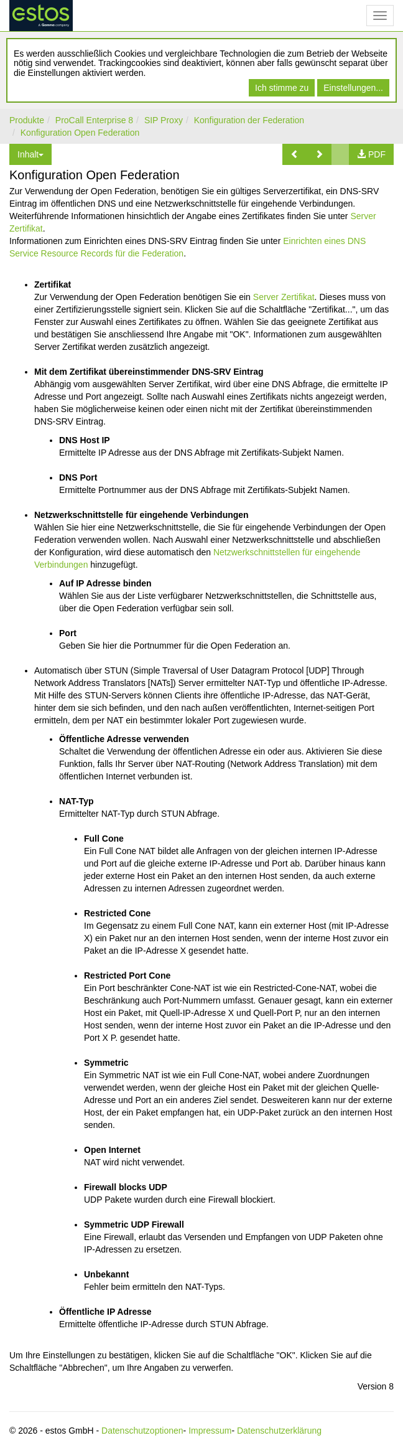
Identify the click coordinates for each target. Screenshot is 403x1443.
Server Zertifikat (284, 297)
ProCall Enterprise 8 (94, 120)
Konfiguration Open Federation (80, 133)
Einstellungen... (353, 88)
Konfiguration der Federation (249, 120)
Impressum (209, 1431)
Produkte (26, 120)
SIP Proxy (163, 120)
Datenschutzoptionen (142, 1431)
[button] (294, 154)
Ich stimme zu (281, 88)
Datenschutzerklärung (279, 1431)
